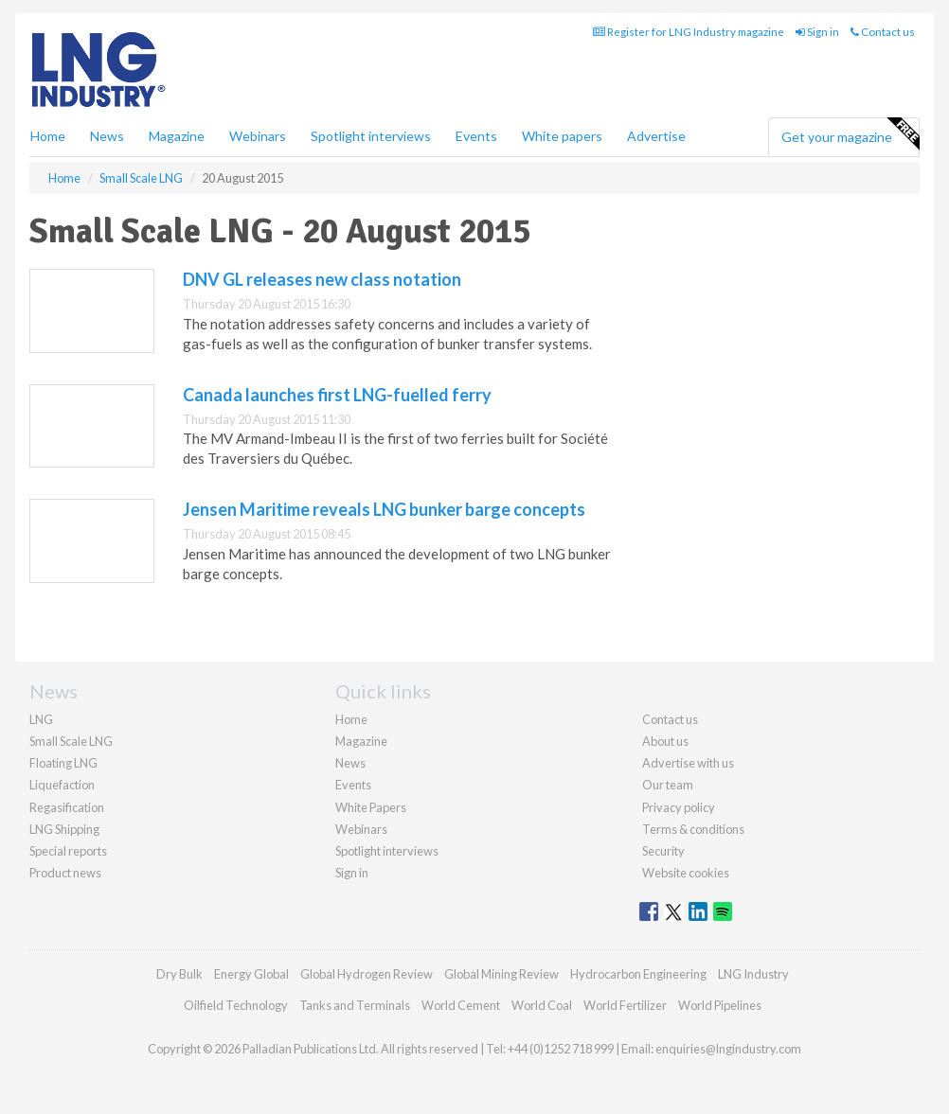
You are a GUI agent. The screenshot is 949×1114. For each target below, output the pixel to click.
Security (663, 850)
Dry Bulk (179, 973)
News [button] (107, 136)
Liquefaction (62, 784)
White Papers (370, 807)
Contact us (883, 32)
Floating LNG (63, 762)
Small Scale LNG (71, 741)
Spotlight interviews (371, 136)
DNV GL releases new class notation (322, 279)
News (350, 762)
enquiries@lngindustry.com (728, 1048)
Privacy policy (678, 807)
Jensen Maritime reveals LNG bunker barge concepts (384, 509)
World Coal (541, 1005)
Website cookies (685, 872)
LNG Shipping (64, 829)
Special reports (68, 850)
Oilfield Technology (236, 1005)
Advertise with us (688, 762)
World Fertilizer (625, 1005)
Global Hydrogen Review (366, 973)
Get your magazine (850, 134)
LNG (41, 719)
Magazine (177, 136)
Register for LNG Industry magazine (688, 32)
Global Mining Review (501, 973)
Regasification (66, 807)
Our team (667, 784)
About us (665, 741)
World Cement (460, 1005)
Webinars (257, 136)
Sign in (817, 32)
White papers (562, 136)
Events (476, 136)
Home (47, 136)
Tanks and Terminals (354, 1005)
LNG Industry (753, 973)
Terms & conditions (693, 829)
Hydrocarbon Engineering (638, 973)
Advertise (656, 136)
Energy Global (251, 973)
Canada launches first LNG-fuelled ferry (337, 394)
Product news (65, 872)
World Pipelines (719, 1005)
